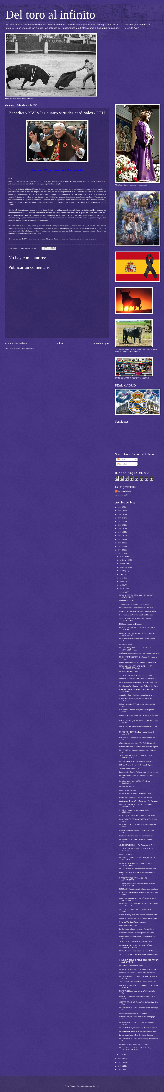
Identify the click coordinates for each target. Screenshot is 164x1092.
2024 (120, 514)
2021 (120, 525)
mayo (122, 581)
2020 (120, 528)
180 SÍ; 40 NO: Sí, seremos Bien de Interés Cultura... (138, 1028)
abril (121, 585)
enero (122, 1054)
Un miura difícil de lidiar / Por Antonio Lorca (135, 794)
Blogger (95, 1086)
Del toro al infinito (50, 14)
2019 (120, 532)
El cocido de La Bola (127, 601)
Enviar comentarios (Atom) (26, 348)
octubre (123, 563)
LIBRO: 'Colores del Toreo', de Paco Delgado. (136, 765)
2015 (120, 546)
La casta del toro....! (126, 787)
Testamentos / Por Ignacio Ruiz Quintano (134, 604)
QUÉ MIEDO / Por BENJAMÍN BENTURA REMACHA (139, 653)
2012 (120, 1059)
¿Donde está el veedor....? (129, 768)
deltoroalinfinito (124, 491)
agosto (122, 571)
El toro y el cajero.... (126, 854)
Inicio (60, 343)
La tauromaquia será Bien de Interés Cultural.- (136, 1035)
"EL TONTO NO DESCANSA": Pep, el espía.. (136, 675)
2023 (120, 518)
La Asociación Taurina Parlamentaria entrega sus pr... (139, 772)
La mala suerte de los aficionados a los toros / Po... (138, 761)
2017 (120, 539)
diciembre (123, 556)
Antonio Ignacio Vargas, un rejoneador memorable (137, 662)
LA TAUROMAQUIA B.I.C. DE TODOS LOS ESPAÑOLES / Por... (135, 649)
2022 (120, 521)
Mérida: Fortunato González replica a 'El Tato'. (136, 608)
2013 (120, 553)
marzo (122, 588)
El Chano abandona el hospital (130, 624)
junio (122, 578)
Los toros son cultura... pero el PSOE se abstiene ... (138, 973)
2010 (120, 1066)
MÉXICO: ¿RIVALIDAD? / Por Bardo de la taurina (137, 969)
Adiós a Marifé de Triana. (128, 925)
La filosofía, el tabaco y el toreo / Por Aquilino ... (136, 929)
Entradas (121, 459)
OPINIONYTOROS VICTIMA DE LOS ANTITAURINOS (133, 879)
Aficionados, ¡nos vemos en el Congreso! (134, 1044)
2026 (120, 507)
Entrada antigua (101, 343)
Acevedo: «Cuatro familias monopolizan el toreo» (137, 695)
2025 (120, 511)
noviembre (124, 560)
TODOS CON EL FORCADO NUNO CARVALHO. (137, 942)
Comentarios (122, 464)
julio (121, 574)
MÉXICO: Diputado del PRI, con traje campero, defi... (139, 918)
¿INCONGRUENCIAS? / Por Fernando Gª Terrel (137, 845)
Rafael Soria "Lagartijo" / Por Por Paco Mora (135, 797)
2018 (120, 536)
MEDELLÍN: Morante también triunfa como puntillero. (138, 889)
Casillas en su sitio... (127, 644)
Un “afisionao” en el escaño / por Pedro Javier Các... (138, 686)
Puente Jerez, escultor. (127, 790)
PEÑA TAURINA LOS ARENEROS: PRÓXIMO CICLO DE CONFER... (136, 946)
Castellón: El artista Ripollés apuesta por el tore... (137, 933)
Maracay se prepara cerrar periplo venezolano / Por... (139, 682)
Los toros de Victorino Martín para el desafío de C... (138, 679)
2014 (120, 550)
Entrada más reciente (16, 343)
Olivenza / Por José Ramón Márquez (132, 922)
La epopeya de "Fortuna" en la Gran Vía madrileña (138, 1031)
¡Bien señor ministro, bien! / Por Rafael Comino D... (138, 743)
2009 (120, 1069)
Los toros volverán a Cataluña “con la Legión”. (136, 836)
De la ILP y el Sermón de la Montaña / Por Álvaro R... (139, 816)
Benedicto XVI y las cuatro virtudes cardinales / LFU (138, 915)
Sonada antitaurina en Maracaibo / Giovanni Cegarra (138, 747)
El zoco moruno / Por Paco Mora (131, 965)
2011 (120, 1062)
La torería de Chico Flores (129, 672)
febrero (122, 592)
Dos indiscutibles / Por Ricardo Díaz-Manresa (136, 615)
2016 (120, 543)
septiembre (124, 567)
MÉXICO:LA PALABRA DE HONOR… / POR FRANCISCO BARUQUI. (135, 667)
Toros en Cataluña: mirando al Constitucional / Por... (138, 982)
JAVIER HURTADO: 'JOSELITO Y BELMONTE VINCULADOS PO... (136, 757)
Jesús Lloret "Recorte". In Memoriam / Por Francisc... (138, 801)
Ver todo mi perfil (121, 495)
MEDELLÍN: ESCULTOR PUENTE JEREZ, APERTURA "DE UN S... (135, 1049)
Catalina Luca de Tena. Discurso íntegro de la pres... (138, 611)
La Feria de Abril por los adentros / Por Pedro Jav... (138, 869)
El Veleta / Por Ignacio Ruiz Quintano (133, 1013)
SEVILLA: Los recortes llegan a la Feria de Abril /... (138, 951)
